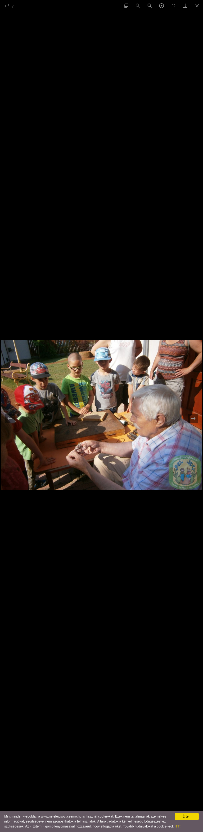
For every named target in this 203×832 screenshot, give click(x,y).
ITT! (178, 826)
